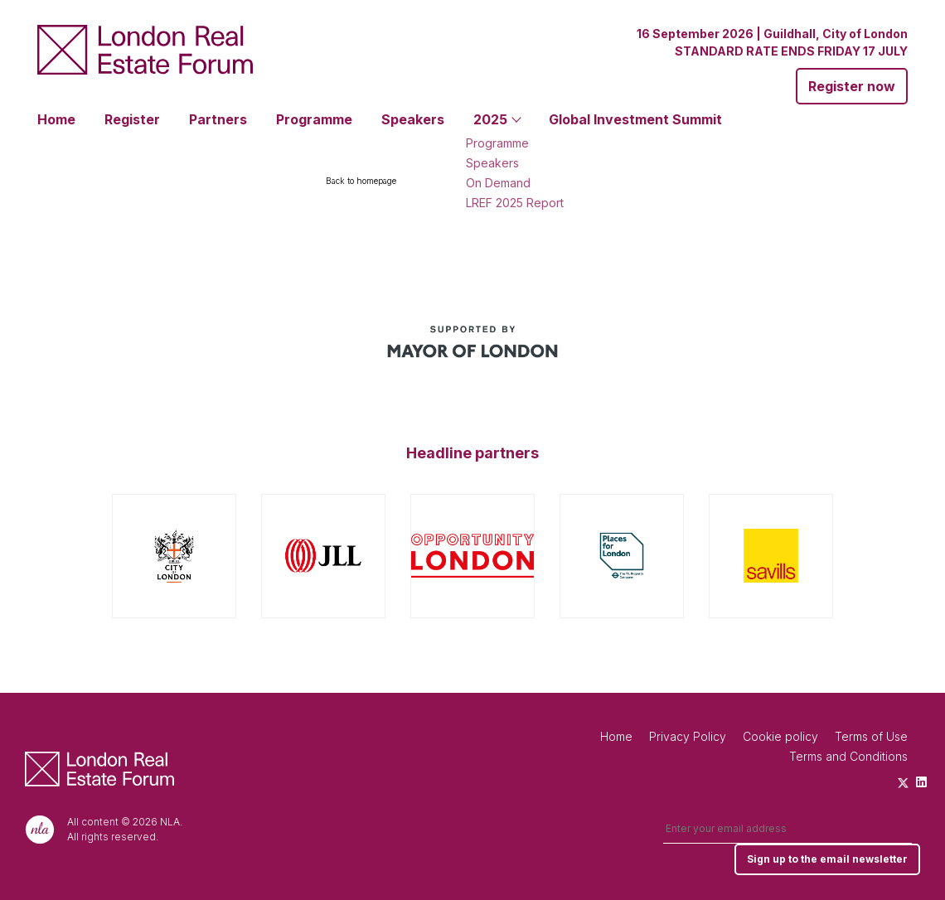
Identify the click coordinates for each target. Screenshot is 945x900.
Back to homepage (361, 181)
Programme (314, 119)
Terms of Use (871, 736)
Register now (851, 86)
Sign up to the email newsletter (827, 859)
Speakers (412, 119)
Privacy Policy (687, 736)
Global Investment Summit (635, 119)
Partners (218, 119)
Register (132, 119)
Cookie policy (780, 736)
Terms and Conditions (848, 756)
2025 (490, 119)
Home (56, 119)
